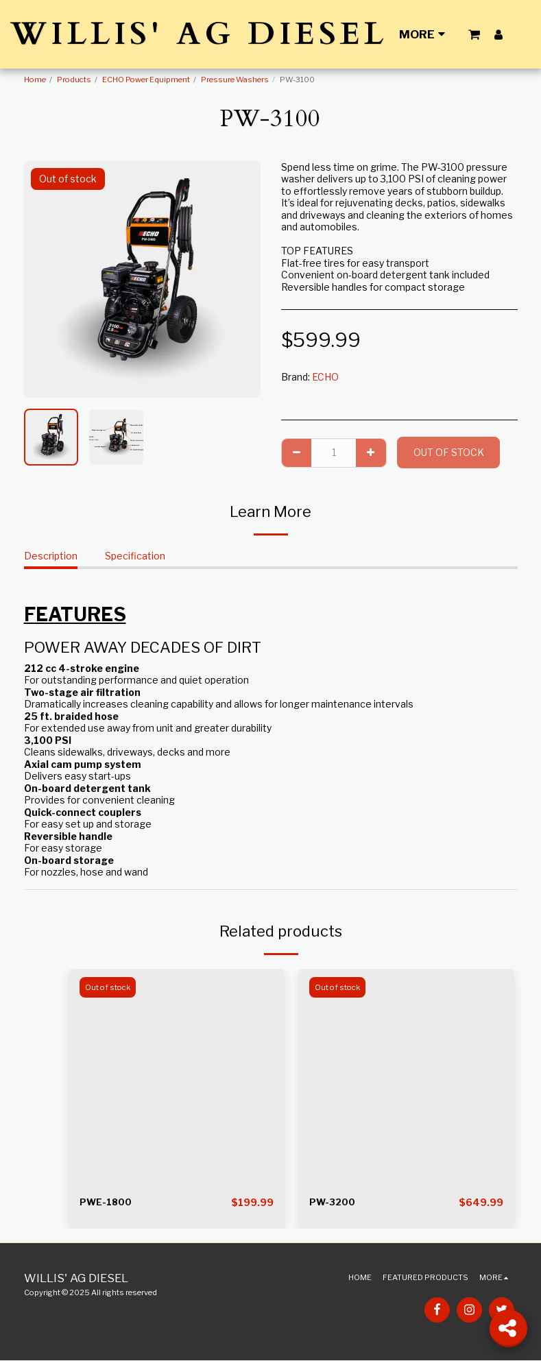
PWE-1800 (106, 1203)
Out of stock (448, 452)
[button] (474, 34)
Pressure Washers (235, 79)
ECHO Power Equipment (146, 79)
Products (74, 79)
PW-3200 (333, 1203)
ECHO (325, 377)
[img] (177, 1077)
